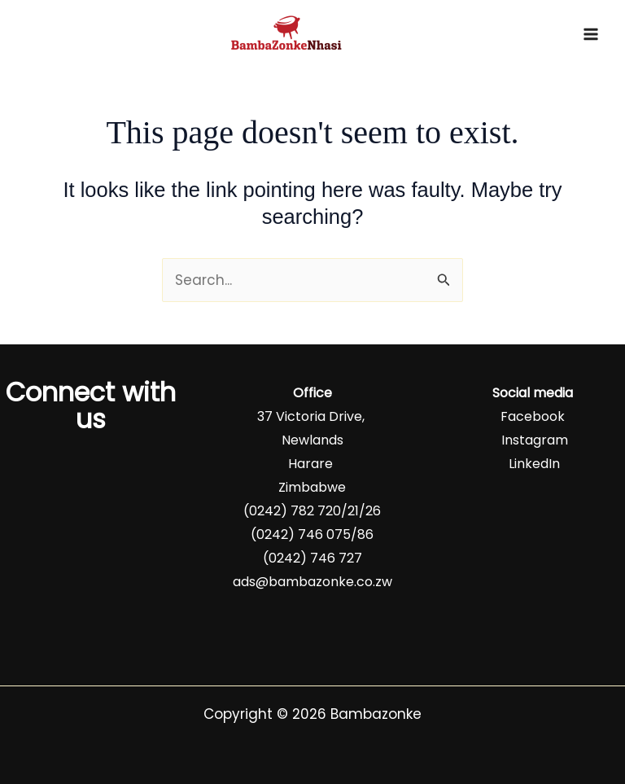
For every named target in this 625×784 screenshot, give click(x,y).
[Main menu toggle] (591, 34)
